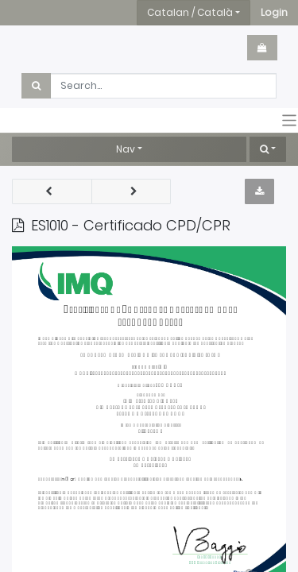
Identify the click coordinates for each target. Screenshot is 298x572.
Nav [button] (125, 149)
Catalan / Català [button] (190, 12)
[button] (274, 12)
